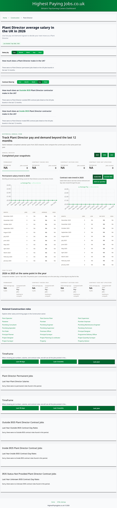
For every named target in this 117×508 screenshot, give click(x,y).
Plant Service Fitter (46, 318)
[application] (29, 194)
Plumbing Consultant (9, 325)
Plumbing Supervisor (47, 328)
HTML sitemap (61, 502)
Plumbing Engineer (46, 325)
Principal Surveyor (46, 334)
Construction (15, 18)
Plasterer (5, 322)
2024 (104, 155)
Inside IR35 (97, 177)
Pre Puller (5, 331)
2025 (97, 155)
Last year (96, 362)
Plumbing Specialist (8, 328)
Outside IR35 (108, 177)
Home (5, 18)
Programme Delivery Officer (87, 334)
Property (43, 341)
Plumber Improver (84, 322)
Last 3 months (58, 362)
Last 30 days (20, 362)
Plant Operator (7, 318)
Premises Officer (45, 331)
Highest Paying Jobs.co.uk (58, 3)
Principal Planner (8, 334)
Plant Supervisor (83, 318)
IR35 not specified (99, 182)
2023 (111, 155)
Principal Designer (84, 331)
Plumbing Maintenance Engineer (89, 325)
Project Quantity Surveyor (86, 338)
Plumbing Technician (85, 328)
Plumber (43, 322)
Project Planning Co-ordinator (50, 338)
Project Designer (7, 338)
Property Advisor (83, 341)
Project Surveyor (7, 341)
